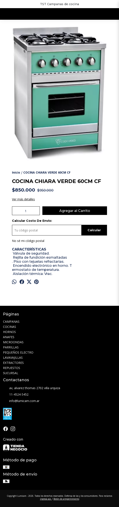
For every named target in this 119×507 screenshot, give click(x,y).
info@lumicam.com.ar (21, 401)
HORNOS (9, 332)
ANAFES (8, 337)
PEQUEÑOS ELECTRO (18, 352)
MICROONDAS (13, 342)
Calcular (94, 230)
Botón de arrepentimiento (66, 498)
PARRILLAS (11, 347)
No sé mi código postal (28, 241)
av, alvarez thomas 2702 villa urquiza (31, 388)
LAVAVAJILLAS (13, 358)
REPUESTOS (11, 368)
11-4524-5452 (15, 394)
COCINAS (9, 327)
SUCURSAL (10, 373)
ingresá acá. (46, 498)
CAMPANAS (11, 322)
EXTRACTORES (13, 363)
